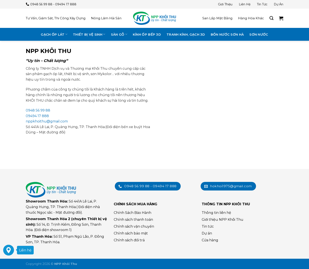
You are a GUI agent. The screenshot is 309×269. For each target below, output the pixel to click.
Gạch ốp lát (54, 34)
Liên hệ (244, 4)
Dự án (278, 4)
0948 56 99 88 (38, 110)
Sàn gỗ (119, 34)
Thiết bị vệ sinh (89, 34)
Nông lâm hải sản (106, 18)
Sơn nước (258, 34)
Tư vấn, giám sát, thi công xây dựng (55, 18)
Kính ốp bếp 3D (147, 34)
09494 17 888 (37, 116)
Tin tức (262, 4)
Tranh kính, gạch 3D (186, 34)
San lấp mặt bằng (217, 18)
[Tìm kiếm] (271, 18)
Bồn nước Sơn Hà (227, 34)
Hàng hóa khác (251, 18)
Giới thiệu (225, 4)
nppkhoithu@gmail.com (47, 121)
